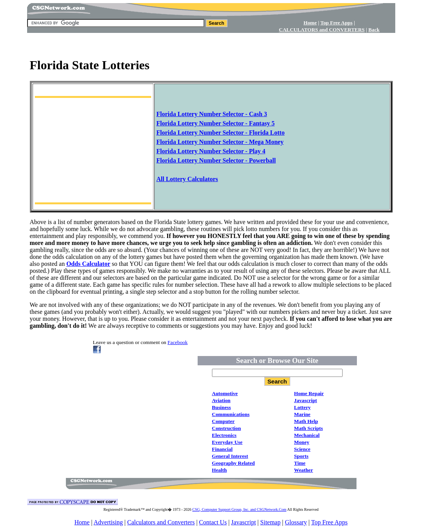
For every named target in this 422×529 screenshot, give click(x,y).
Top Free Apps (329, 522)
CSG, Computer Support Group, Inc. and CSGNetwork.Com (239, 509)
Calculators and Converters (161, 522)
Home (82, 522)
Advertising (108, 522)
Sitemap (270, 522)
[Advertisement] (211, 43)
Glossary (296, 522)
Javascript (243, 522)
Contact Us (213, 522)
